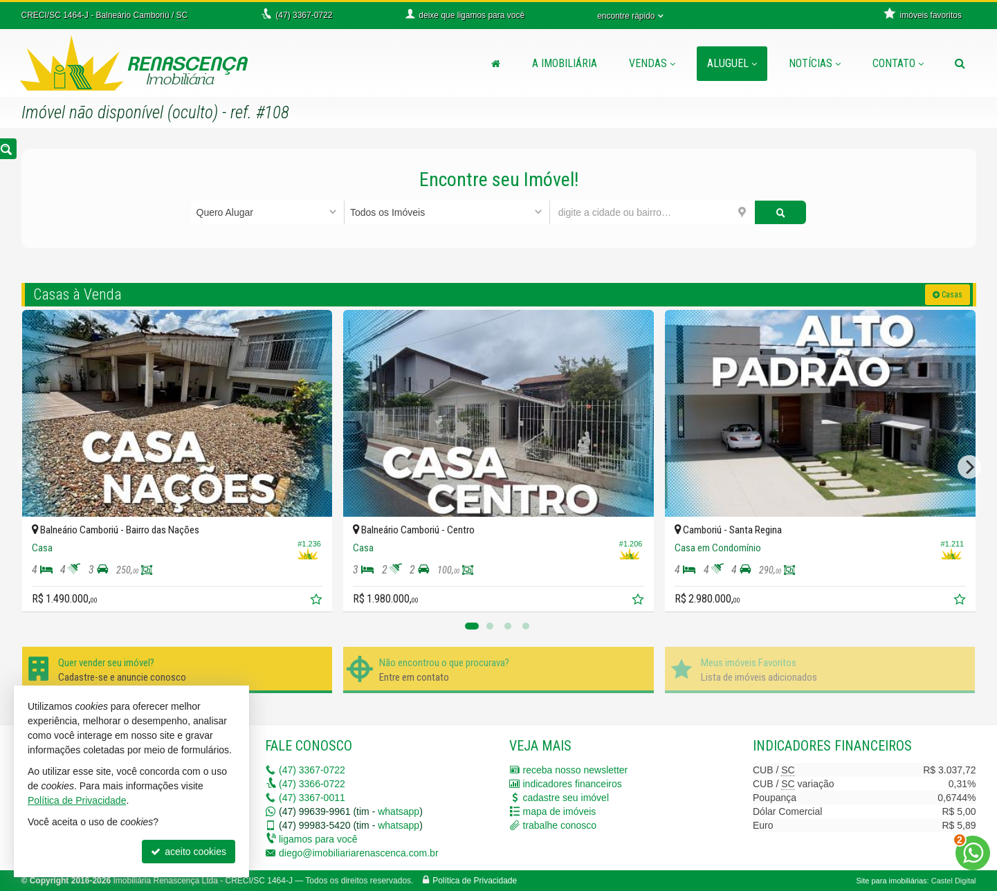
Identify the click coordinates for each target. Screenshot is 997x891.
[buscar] (780, 212)
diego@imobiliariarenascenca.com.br (359, 852)
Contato (898, 63)
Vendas (652, 63)
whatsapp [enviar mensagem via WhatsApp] (398, 811)
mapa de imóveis (559, 811)
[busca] (960, 63)
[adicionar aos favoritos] (318, 601)
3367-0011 (312, 797)
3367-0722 (312, 769)
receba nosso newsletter (575, 769)
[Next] (969, 467)
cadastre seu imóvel (566, 797)
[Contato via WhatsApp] (972, 853)
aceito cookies (188, 851)
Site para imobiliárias (891, 880)
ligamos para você (318, 839)
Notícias (815, 63)
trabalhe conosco (560, 825)
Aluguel (732, 63)
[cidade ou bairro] (653, 212)
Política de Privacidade (474, 880)
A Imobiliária (564, 63)
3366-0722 (312, 783)
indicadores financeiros (572, 783)
